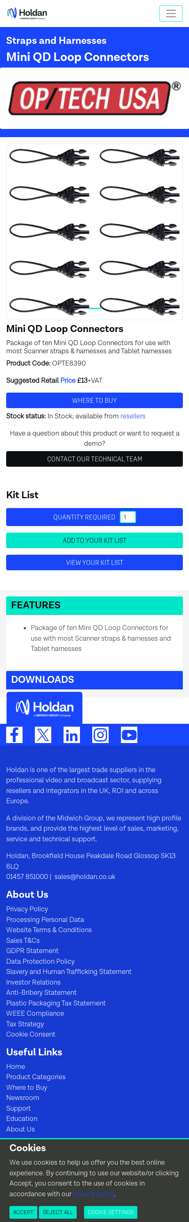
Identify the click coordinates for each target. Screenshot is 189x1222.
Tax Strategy (25, 1024)
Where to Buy (26, 1087)
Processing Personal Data (45, 919)
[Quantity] (128, 517)
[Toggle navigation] (170, 13)
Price (67, 380)
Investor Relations (33, 982)
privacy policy (93, 1194)
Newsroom (22, 1097)
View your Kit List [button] (94, 562)
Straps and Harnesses (56, 40)
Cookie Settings (111, 1212)
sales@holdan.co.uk (84, 876)
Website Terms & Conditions (49, 930)
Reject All (58, 1212)
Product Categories (36, 1077)
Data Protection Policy (40, 961)
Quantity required (94, 517)
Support (18, 1108)
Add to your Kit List (95, 540)
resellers (133, 416)
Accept (23, 1212)
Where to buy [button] (94, 400)
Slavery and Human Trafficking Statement (69, 971)
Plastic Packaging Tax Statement (56, 1003)
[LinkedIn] (72, 734)
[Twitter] (43, 734)
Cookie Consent (30, 1034)
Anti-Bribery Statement (41, 992)
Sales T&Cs (23, 940)
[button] (94, 605)
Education (21, 1118)
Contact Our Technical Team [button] (94, 459)
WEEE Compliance (35, 1013)
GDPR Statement (32, 950)
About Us (20, 1129)
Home (15, 1066)
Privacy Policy (27, 909)
